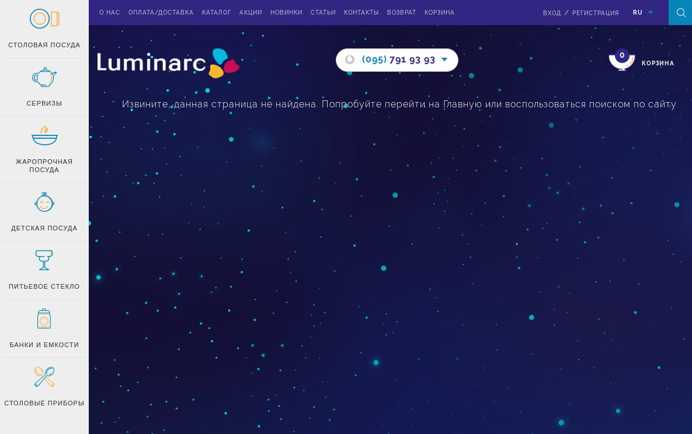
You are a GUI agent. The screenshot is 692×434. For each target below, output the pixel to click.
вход (552, 13)
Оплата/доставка (161, 12)
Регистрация (595, 13)
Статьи (323, 12)
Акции (250, 12)
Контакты (361, 12)
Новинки (286, 12)
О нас (109, 12)
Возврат (401, 12)
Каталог (216, 12)
